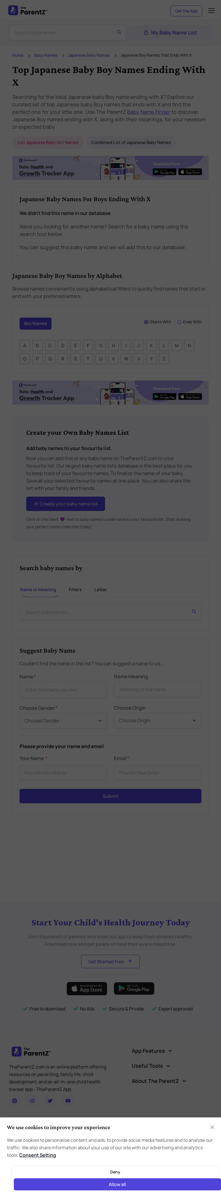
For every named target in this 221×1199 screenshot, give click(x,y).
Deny (115, 1172)
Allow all (117, 1184)
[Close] (212, 1127)
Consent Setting (37, 1155)
